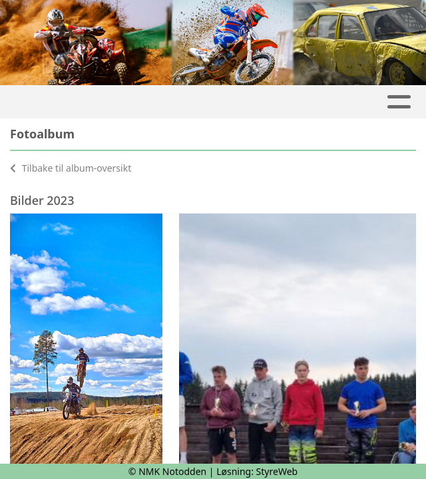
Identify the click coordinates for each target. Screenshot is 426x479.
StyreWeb (277, 471)
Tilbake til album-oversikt (70, 168)
